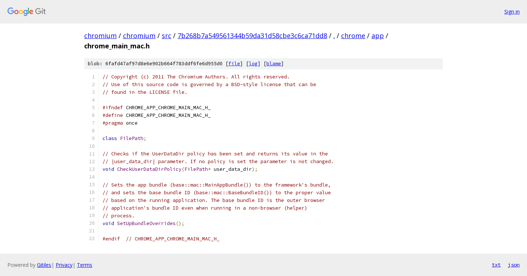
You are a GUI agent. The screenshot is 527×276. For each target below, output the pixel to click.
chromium (100, 35)
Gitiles (44, 264)
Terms (84, 264)
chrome (353, 35)
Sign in (512, 11)
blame (273, 63)
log (253, 63)
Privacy (64, 264)
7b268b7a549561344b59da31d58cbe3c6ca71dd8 (252, 35)
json (514, 264)
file (234, 63)
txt (496, 264)
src (166, 35)
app (377, 35)
